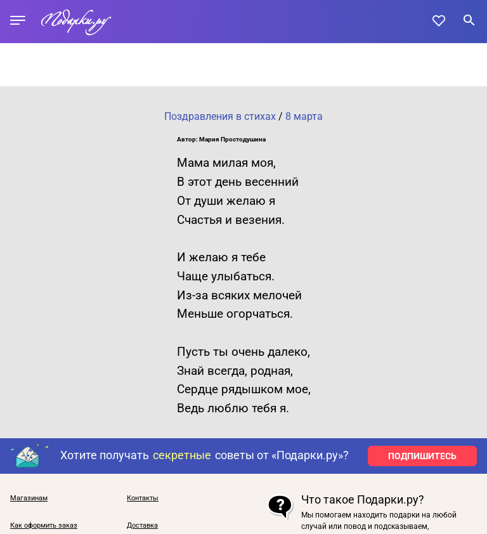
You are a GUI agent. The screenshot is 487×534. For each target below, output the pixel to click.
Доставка (142, 525)
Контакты (143, 498)
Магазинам (29, 498)
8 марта (304, 116)
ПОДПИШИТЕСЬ (422, 456)
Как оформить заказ (43, 525)
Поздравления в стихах (220, 116)
